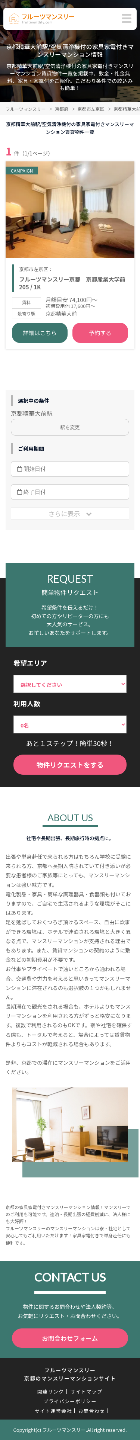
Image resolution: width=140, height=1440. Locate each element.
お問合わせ (91, 1410)
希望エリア (30, 663)
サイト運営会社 (53, 1410)
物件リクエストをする (70, 764)
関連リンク (50, 1391)
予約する (100, 333)
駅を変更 (70, 427)
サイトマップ (86, 1391)
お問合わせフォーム (70, 1338)
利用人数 (26, 703)
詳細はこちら (40, 333)
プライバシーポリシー (70, 1401)
